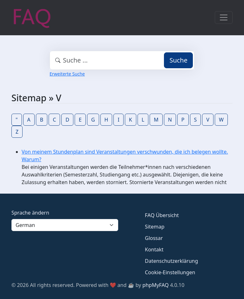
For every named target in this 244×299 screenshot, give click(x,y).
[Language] (64, 225)
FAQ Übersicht (162, 215)
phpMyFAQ (155, 285)
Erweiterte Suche (67, 74)
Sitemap (155, 226)
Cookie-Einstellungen (170, 272)
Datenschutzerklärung (171, 260)
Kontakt (154, 249)
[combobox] (122, 60)
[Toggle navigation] (224, 17)
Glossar (154, 238)
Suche (178, 60)
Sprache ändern (30, 212)
